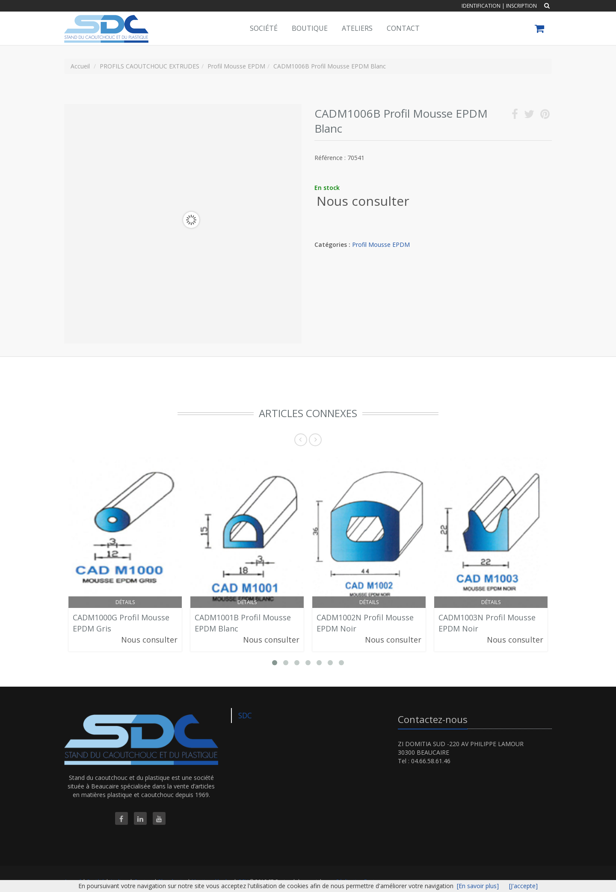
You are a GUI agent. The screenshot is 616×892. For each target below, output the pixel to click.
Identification (481, 5)
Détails (125, 602)
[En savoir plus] (478, 886)
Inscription (521, 5)
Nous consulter (363, 201)
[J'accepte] (523, 886)
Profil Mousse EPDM (381, 244)
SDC (245, 715)
